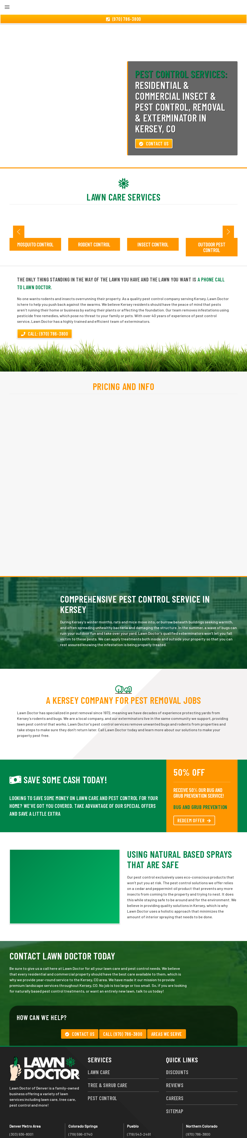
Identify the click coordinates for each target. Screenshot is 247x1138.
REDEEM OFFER (194, 795)
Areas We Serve (166, 1008)
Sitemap (174, 1085)
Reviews (174, 1059)
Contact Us (153, 118)
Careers (174, 1072)
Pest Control (102, 1072)
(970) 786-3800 (198, 1108)
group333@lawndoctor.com (209, 1125)
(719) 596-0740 (80, 1108)
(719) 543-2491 (139, 1108)
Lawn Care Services (124, 171)
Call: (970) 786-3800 (44, 308)
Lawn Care (99, 1046)
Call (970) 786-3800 (122, 1008)
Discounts (177, 1046)
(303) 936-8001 (21, 1108)
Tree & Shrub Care (107, 1059)
